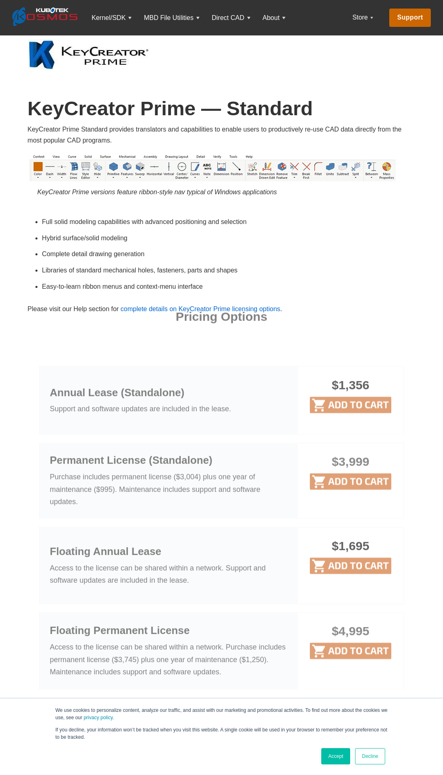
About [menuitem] (271, 17)
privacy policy (97, 717)
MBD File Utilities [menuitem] (168, 17)
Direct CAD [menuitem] (228, 17)
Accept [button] (335, 756)
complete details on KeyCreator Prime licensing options (200, 308)
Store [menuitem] (360, 17)
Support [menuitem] (410, 17)
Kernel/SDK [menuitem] (109, 17)
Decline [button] (370, 756)
